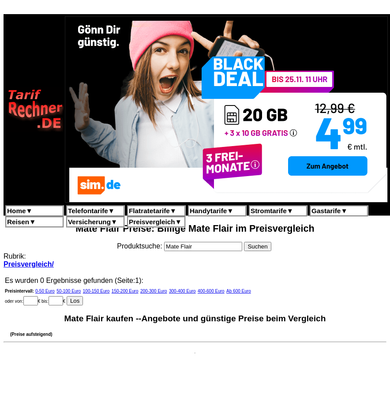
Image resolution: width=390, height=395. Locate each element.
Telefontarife (91, 210)
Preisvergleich (155, 222)
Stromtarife (272, 210)
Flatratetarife (152, 210)
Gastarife (329, 210)
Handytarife (211, 210)
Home (20, 210)
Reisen (21, 222)
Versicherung (92, 222)
